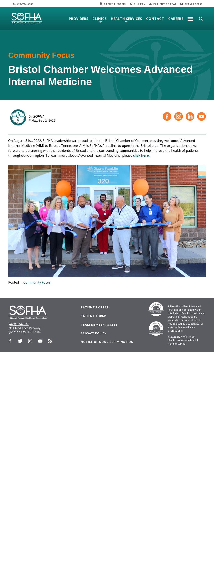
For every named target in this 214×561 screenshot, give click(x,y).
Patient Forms (115, 4)
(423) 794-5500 (19, 324)
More (190, 17)
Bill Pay (139, 4)
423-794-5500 (25, 4)
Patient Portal (164, 4)
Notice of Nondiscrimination (107, 342)
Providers (78, 18)
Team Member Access (99, 324)
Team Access (193, 4)
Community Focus (37, 282)
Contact (155, 18)
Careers (175, 18)
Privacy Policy (93, 333)
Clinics (99, 18)
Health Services (126, 18)
